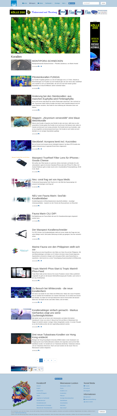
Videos (40, 3)
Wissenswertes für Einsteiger (44, 405)
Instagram (87, 390)
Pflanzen (62, 395)
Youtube (86, 386)
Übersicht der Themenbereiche (44, 407)
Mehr (64, 3)
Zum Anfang (58, 378)
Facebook (87, 388)
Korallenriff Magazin (42, 393)
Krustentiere (63, 393)
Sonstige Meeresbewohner (67, 398)
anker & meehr (88, 401)
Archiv (24, 3)
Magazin (32, 3)
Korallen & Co (63, 390)
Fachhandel (48, 3)
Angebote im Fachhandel (43, 398)
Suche (103, 3)
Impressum (87, 397)
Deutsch (39, 386)
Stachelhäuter (63, 400)
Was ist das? (63, 407)
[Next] (55, 360)
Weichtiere (62, 405)
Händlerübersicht (41, 400)
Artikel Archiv (40, 390)
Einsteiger (57, 3)
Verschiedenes (64, 403)
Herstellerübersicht (41, 403)
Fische (61, 388)
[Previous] (37, 360)
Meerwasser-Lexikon (65, 386)
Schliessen (102, 411)
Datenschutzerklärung (90, 399)
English (38, 388)
